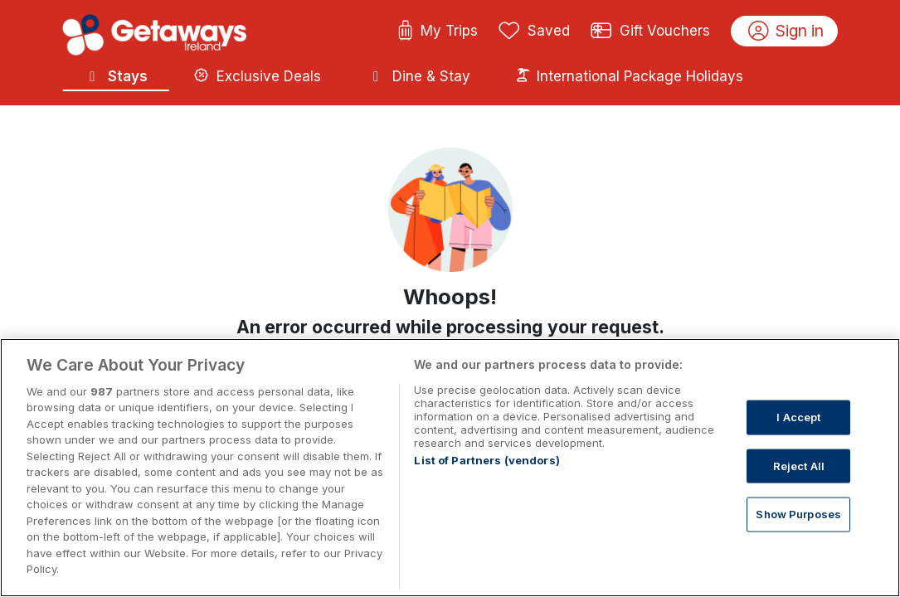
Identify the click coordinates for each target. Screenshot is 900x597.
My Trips (437, 31)
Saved (534, 31)
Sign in (786, 31)
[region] (450, 467)
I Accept (798, 417)
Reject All (799, 465)
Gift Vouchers (650, 31)
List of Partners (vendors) (486, 460)
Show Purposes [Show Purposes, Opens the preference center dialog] (798, 514)
